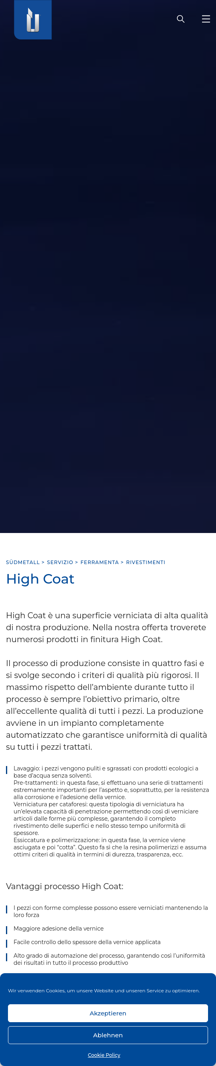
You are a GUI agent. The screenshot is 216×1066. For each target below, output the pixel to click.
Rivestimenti (146, 562)
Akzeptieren (108, 1013)
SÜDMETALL (23, 562)
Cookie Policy (104, 1055)
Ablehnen (108, 1035)
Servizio (60, 562)
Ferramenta (100, 562)
